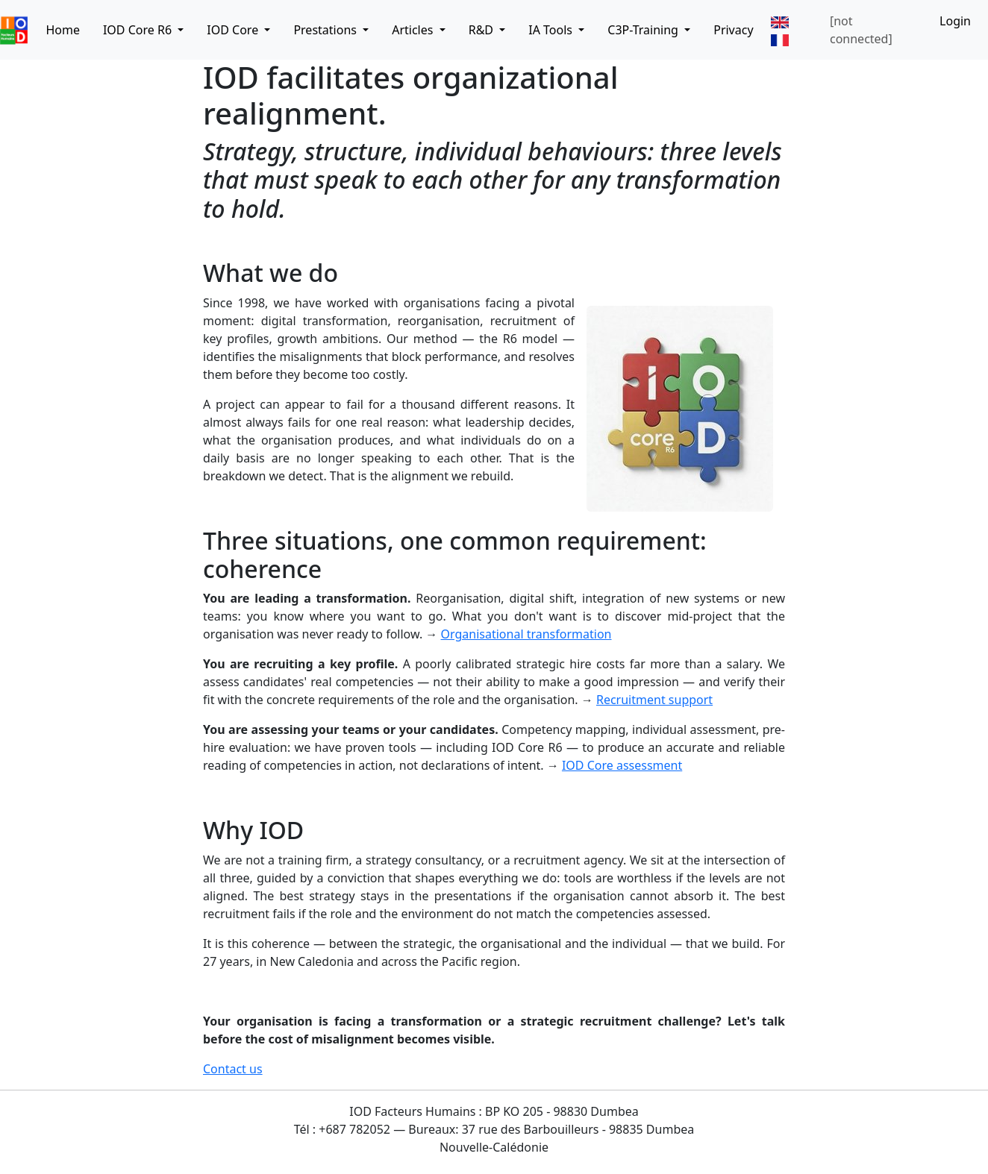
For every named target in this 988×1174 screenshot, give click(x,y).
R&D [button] (483, 30)
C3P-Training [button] (644, 30)
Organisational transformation (526, 634)
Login (955, 21)
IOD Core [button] (234, 30)
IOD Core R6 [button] (139, 30)
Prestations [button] (326, 30)
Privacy (733, 30)
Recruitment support (654, 699)
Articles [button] (414, 30)
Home (63, 30)
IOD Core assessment (622, 765)
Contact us (233, 1069)
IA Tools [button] (551, 30)
